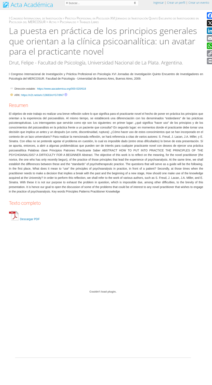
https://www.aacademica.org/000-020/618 (61, 88)
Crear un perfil (176, 3)
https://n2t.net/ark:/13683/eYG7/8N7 (42, 95)
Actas (52, 22)
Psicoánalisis (68, 22)
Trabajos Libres (89, 22)
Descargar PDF (24, 219)
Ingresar (158, 3)
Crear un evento (198, 3)
